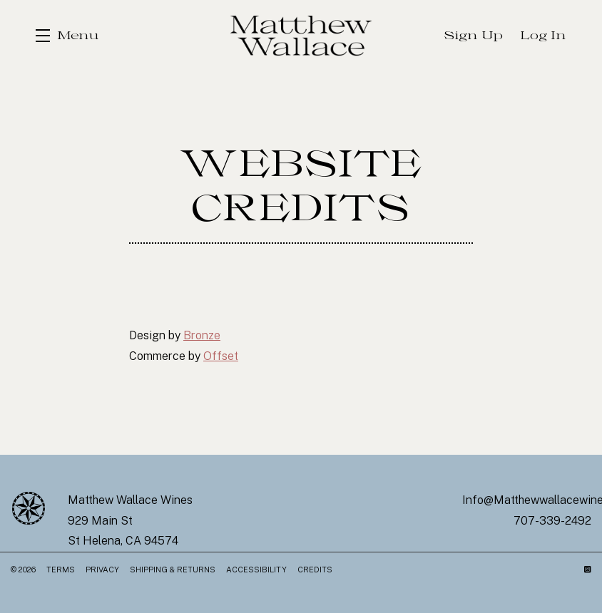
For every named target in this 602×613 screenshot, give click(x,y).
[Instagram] (587, 569)
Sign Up (473, 35)
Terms (60, 569)
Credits (314, 569)
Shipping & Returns (172, 569)
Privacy (102, 569)
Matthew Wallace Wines (301, 35)
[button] (67, 35)
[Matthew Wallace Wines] (28, 508)
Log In (543, 35)
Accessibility (256, 569)
